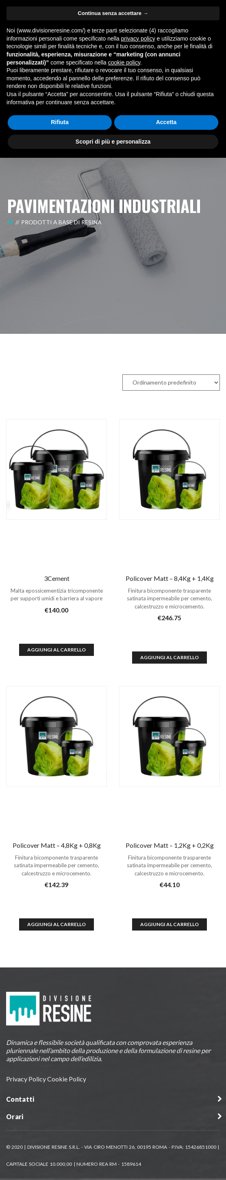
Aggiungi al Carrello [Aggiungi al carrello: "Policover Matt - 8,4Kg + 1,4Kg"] (169, 657)
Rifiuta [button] (60, 122)
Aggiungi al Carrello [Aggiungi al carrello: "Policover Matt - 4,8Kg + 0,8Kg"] (56, 924)
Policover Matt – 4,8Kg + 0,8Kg (57, 845)
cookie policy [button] (124, 62)
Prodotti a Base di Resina (61, 222)
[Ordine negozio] (171, 382)
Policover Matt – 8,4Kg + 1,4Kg (170, 578)
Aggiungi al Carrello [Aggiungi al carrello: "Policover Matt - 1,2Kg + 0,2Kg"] (169, 924)
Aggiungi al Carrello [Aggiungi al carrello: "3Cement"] (56, 650)
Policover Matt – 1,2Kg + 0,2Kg (170, 845)
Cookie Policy (66, 1079)
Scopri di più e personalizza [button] (113, 141)
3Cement (57, 578)
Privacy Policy (26, 1079)
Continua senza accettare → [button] (113, 13)
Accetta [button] (166, 122)
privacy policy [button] (138, 38)
